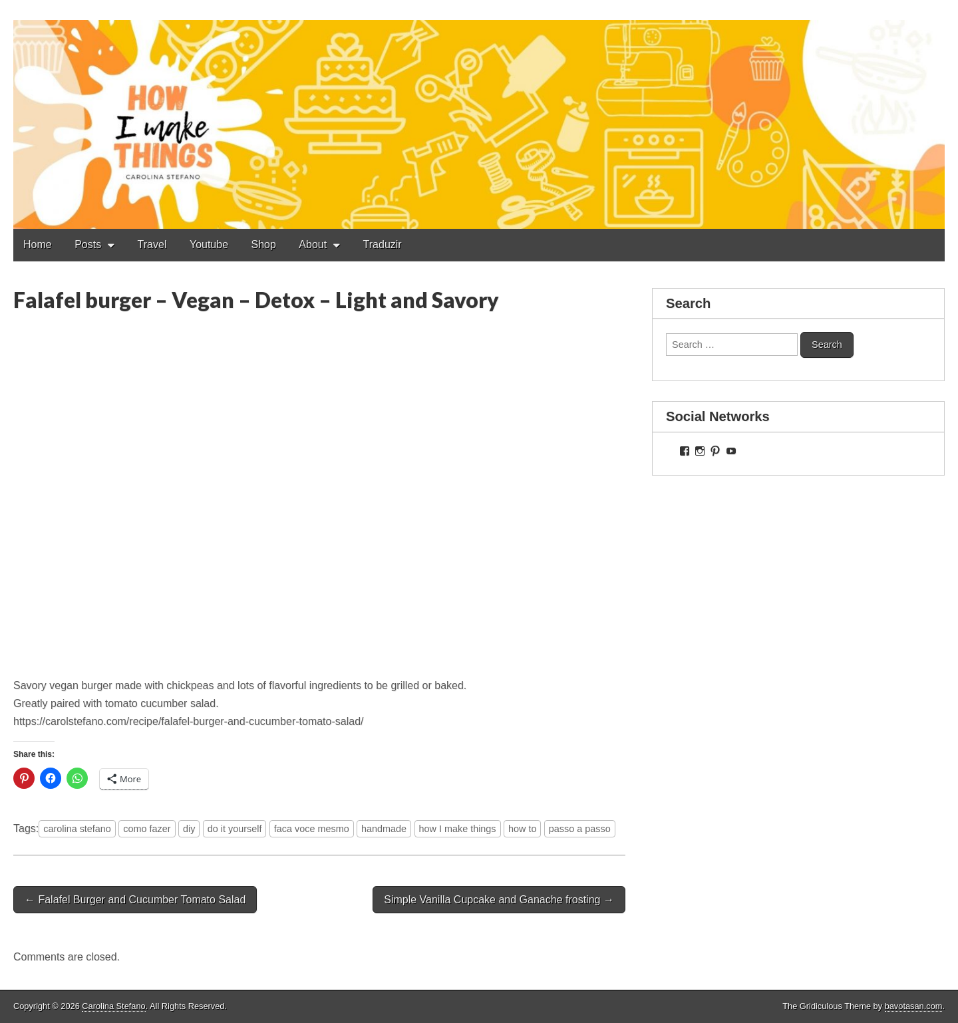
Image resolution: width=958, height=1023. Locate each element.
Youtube (209, 244)
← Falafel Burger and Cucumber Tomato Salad (135, 899)
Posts (88, 244)
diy (189, 828)
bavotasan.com (914, 1006)
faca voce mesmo (311, 828)
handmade (383, 828)
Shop (263, 244)
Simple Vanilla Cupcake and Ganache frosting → (499, 899)
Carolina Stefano (113, 1006)
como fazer (146, 828)
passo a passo (580, 828)
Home (37, 244)
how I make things (457, 828)
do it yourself (235, 828)
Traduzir (382, 244)
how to (522, 828)
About (313, 244)
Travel (152, 244)
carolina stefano (77, 828)
